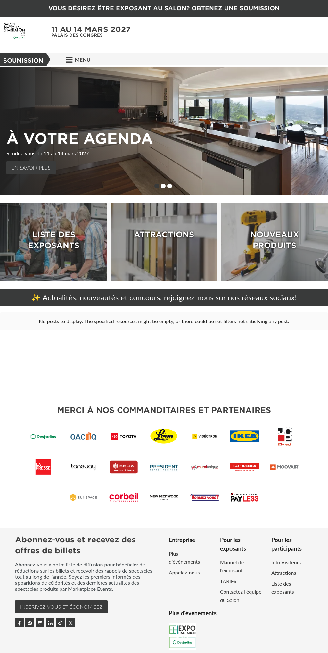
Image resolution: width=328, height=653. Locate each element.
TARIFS (228, 581)
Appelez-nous (184, 572)
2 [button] (163, 186)
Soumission (23, 60)
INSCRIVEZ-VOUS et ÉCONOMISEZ (61, 607)
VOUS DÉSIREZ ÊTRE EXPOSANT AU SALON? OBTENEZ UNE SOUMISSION (164, 8)
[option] (164, 131)
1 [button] (156, 186)
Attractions (283, 573)
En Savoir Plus (31, 167)
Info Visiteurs (286, 562)
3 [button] (169, 186)
